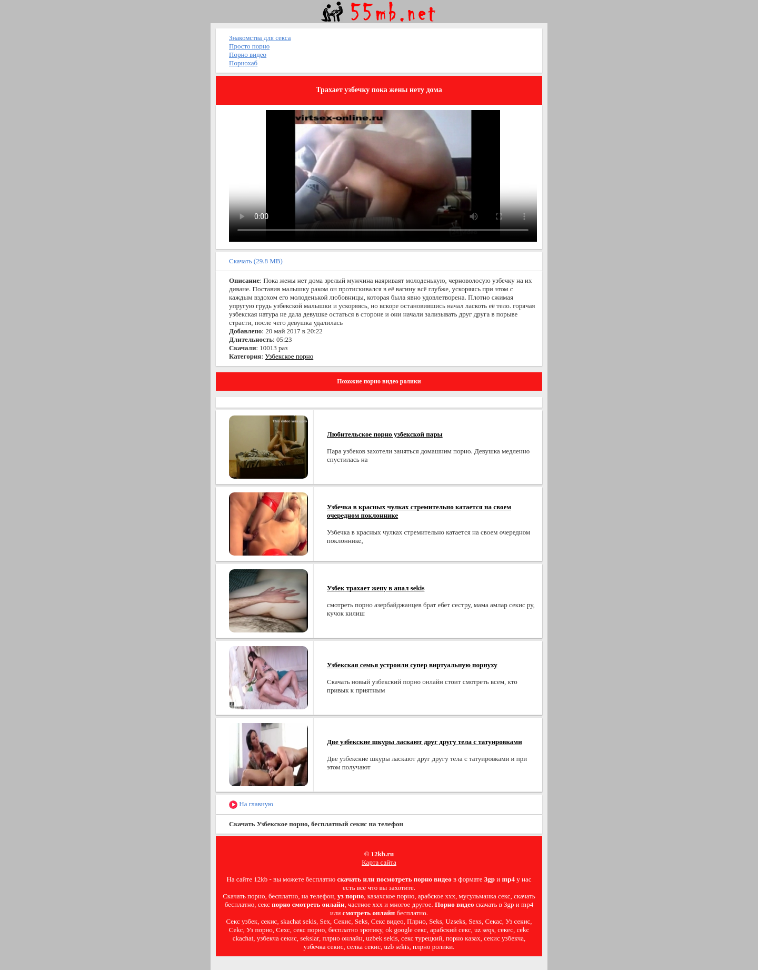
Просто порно (249, 46)
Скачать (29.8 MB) (256, 261)
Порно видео (247, 54)
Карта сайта (379, 862)
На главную (251, 804)
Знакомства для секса (260, 38)
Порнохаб (243, 63)
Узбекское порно (289, 356)
